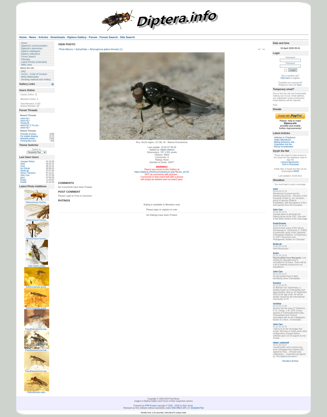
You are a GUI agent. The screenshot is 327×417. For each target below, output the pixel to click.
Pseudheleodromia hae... (36, 329)
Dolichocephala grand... (37, 287)
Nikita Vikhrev (167, 149)
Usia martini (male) (36, 266)
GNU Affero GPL (179, 408)
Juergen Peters (27, 161)
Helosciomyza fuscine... (37, 202)
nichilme (277, 304)
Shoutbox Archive (290, 361)
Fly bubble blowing (29, 136)
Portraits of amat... (29, 134)
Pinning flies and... (29, 141)
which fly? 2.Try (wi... (30, 125)
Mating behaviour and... (285, 142)
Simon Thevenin (27, 173)
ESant (23, 180)
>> (263, 49)
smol (22, 166)
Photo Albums (66, 49)
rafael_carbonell (281, 343)
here (299, 85)
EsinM (23, 182)
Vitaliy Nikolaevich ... (283, 140)
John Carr (25, 175)
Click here (285, 78)
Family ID (24, 123)
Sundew (277, 283)
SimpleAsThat (197, 408)
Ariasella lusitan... (28, 138)
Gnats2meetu (279, 223)
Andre (276, 253)
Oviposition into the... (283, 144)
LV (38, 106)
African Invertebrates (283, 147)
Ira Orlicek (25, 168)
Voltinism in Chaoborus (284, 137)
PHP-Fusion (150, 405)
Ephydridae (81, 49)
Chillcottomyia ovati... (37, 392)
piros (22, 177)
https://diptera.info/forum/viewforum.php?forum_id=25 (162, 172)
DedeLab (24, 171)
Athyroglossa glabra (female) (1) (106, 49)
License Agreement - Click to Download (290, 163)
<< (259, 49)
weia (22, 164)
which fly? (25, 118)
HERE (296, 171)
